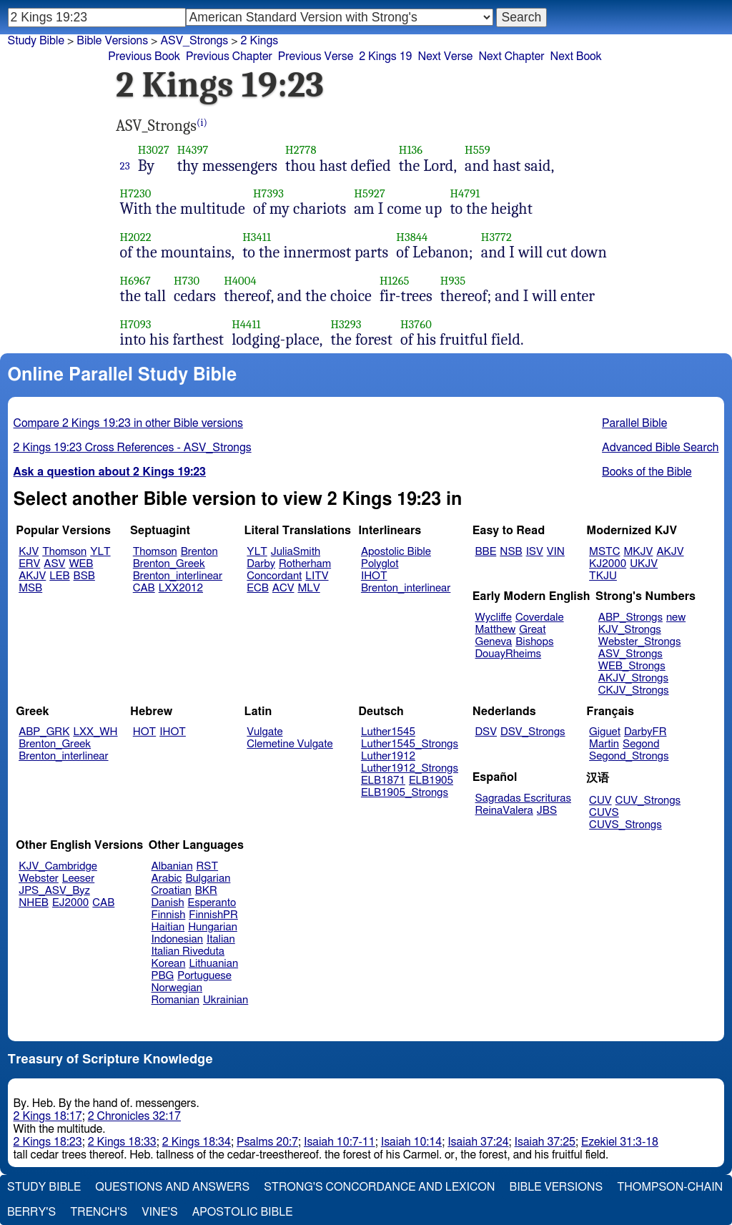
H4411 (246, 324)
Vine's (159, 1212)
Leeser (78, 878)
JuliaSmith (295, 551)
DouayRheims (508, 654)
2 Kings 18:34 (196, 1142)
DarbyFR (645, 732)
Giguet (604, 732)
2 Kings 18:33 (122, 1142)
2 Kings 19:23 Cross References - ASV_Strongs (133, 447)
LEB (59, 576)
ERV (29, 564)
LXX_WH (95, 732)
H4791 (465, 193)
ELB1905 (431, 780)
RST (208, 866)
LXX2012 (181, 588)
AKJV (32, 576)
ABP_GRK (44, 732)
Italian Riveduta (188, 951)
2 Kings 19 (385, 56)
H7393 (268, 193)
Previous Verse (315, 56)
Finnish (169, 915)
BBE (486, 551)
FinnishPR (213, 915)
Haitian (168, 927)
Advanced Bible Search (660, 447)
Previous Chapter (229, 56)
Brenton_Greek (169, 564)
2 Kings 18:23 (48, 1142)
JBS (547, 810)
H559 (477, 150)
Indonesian (178, 939)
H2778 (301, 150)
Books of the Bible (647, 472)
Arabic (167, 878)
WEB (81, 564)
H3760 (416, 324)
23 (125, 165)
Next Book (576, 56)
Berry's (31, 1212)
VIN (556, 551)
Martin (604, 744)
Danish (168, 902)
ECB (257, 588)
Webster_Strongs (639, 641)
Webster (39, 878)
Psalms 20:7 (267, 1142)
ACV (283, 588)
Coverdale (539, 617)
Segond (641, 744)
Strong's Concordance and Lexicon (379, 1187)
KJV (29, 551)
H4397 (193, 150)
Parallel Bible (634, 423)
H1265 (395, 280)
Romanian (175, 1000)
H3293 (345, 324)
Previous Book (144, 56)
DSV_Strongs (532, 732)
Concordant (274, 576)
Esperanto (212, 902)
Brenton (199, 551)
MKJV (638, 551)
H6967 (135, 280)
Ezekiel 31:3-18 (619, 1142)
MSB (30, 588)
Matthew (495, 629)
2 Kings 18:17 (48, 1116)
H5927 (369, 193)
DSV (486, 732)
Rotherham (305, 564)
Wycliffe (493, 617)
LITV (316, 576)
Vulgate (264, 732)
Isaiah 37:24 (477, 1142)
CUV (600, 800)
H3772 (496, 237)
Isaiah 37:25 (545, 1142)
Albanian (172, 866)
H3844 (411, 237)
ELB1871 (383, 780)
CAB (144, 588)
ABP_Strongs (630, 617)
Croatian (172, 890)
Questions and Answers (172, 1187)
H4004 (240, 280)
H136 (410, 150)
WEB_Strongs (632, 666)
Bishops (534, 641)
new (676, 617)
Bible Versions (112, 40)
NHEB (34, 902)
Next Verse (445, 56)
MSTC (604, 551)
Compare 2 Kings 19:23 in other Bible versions (128, 423)
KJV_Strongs (629, 629)
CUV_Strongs (648, 800)
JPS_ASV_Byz (54, 890)
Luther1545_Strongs (409, 744)
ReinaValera (504, 810)
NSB (511, 551)
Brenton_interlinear (177, 576)
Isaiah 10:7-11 (339, 1142)
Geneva (494, 641)
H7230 (136, 193)
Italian (221, 939)
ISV (534, 551)
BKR (206, 890)
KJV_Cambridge (58, 866)
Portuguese (204, 975)
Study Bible (36, 40)
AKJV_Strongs (633, 678)
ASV (54, 564)
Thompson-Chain (670, 1187)
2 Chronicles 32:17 (134, 1116)
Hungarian (212, 927)
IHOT (374, 576)
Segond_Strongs (628, 756)
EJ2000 (70, 902)
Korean (169, 963)
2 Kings (260, 40)
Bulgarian (207, 878)
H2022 (136, 237)
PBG (163, 975)
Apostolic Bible (242, 1212)
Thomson (64, 551)
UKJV (644, 564)
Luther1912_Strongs (409, 768)
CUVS (604, 812)
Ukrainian (225, 1000)
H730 (186, 280)
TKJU (603, 576)
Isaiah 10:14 (411, 1142)
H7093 (136, 324)
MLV (308, 588)
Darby (261, 564)
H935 (452, 280)
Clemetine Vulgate (289, 744)
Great (532, 629)
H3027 (153, 150)
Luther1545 (388, 732)
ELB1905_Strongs (404, 792)
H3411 (256, 237)
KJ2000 (607, 564)
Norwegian (177, 988)
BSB (84, 576)
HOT (144, 732)
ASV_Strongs (630, 654)
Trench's (98, 1212)
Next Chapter (511, 56)
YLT (100, 551)
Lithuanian (213, 963)
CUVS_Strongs (625, 825)
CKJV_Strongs (633, 690)
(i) (202, 123)
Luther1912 (388, 756)
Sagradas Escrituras (523, 798)
